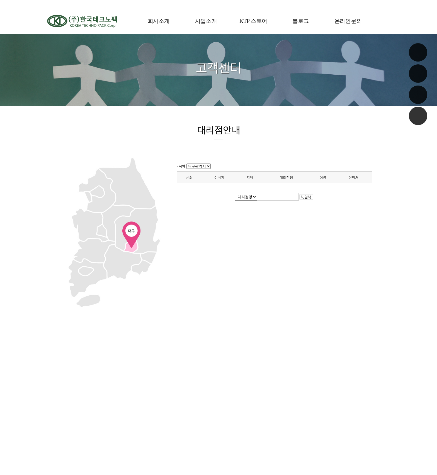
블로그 (300, 21)
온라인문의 (348, 21)
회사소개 (159, 21)
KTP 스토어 (253, 21)
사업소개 (206, 21)
